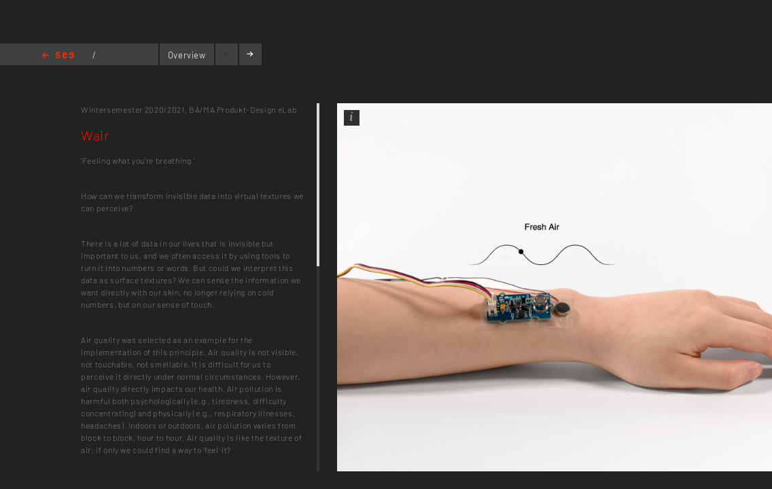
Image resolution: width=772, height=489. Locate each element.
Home (58, 56)
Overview (187, 55)
